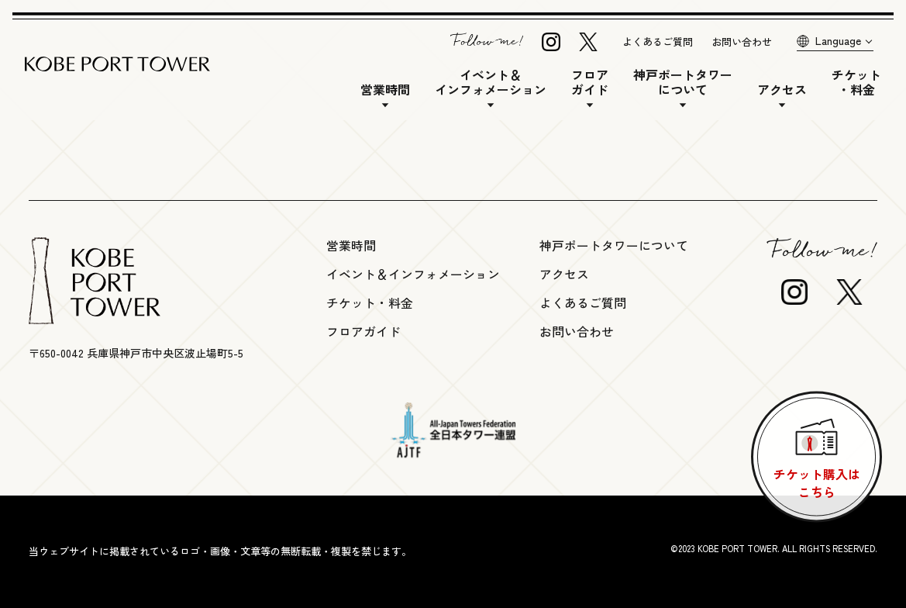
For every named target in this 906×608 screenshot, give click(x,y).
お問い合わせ (741, 41)
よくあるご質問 (657, 41)
